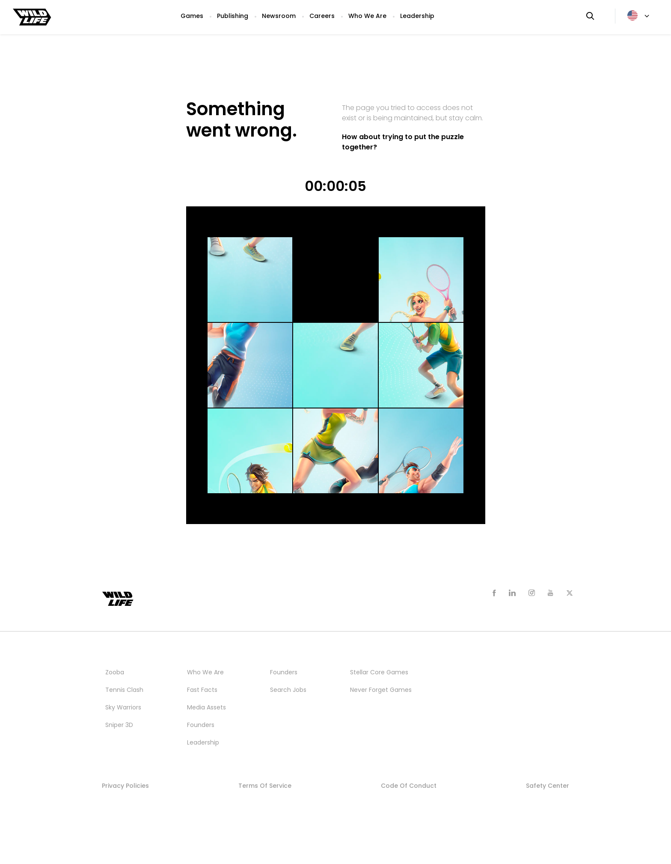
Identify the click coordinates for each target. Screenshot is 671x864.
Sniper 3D (119, 725)
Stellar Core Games (379, 672)
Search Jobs (288, 689)
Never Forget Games (381, 689)
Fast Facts (202, 689)
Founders (200, 725)
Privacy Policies (125, 785)
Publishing (232, 16)
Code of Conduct (408, 785)
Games (192, 16)
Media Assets (206, 707)
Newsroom (279, 16)
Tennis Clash (124, 689)
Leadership (417, 16)
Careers (322, 16)
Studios (362, 654)
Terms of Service (264, 785)
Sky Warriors (123, 707)
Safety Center (547, 785)
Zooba (114, 672)
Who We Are (367, 16)
